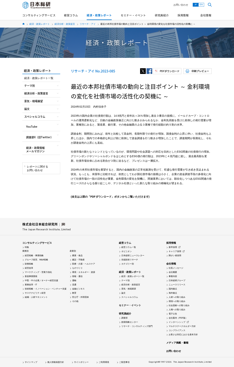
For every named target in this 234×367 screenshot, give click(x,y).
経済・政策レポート (99, 15)
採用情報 (183, 15)
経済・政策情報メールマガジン (35, 149)
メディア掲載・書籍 (177, 342)
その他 (75, 301)
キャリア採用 (175, 251)
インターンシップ (177, 322)
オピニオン (126, 251)
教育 (74, 293)
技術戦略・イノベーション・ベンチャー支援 (45, 289)
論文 (123, 293)
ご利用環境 (104, 362)
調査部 (124, 318)
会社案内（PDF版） (178, 318)
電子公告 (173, 314)
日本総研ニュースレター (132, 255)
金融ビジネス (78, 289)
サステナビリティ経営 (35, 293)
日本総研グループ (177, 280)
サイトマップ (31, 362)
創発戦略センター (129, 322)
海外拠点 (173, 293)
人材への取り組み (177, 297)
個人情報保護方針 (55, 362)
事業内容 (173, 276)
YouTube (31, 126)
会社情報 (205, 15)
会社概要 (173, 272)
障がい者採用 (175, 255)
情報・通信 (77, 276)
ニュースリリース (177, 284)
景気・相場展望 (128, 289)
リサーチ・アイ (88, 24)
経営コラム (71, 15)
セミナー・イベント (133, 15)
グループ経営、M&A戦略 (36, 259)
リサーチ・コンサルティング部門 (137, 326)
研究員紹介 (162, 15)
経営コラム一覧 (128, 247)
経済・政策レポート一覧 (38, 78)
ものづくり (77, 268)
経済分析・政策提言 (65, 24)
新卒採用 (173, 247)
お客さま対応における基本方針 (183, 334)
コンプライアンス (177, 330)
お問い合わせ (180, 4)
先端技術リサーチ (129, 259)
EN (201, 4)
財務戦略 (29, 264)
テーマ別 (125, 280)
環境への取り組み (177, 301)
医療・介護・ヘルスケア (83, 264)
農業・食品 (77, 255)
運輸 (74, 280)
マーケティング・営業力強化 (38, 272)
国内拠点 (173, 289)
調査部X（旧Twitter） (39, 137)
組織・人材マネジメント (36, 297)
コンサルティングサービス (38, 15)
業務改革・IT (31, 284)
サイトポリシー (81, 362)
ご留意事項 (124, 362)
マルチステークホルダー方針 (182, 326)
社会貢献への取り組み (179, 305)
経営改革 (29, 268)
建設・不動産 (78, 259)
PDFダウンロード (169, 71)
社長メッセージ (176, 268)
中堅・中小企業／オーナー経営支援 (41, 280)
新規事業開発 (31, 276)
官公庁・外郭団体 (80, 297)
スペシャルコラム (129, 297)
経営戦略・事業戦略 (34, 255)
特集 (27, 247)
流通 (74, 284)
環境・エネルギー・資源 (83, 272)
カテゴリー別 (127, 264)
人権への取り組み (177, 309)
